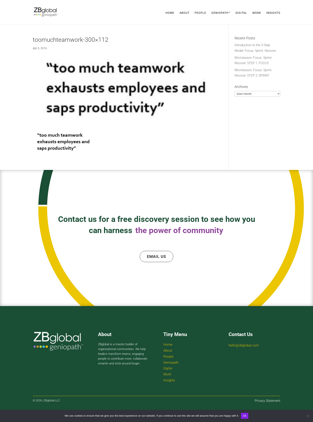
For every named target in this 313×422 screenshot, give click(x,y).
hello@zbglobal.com (244, 345)
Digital (241, 12)
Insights (273, 12)
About (184, 12)
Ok (244, 415)
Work (256, 12)
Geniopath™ (220, 12)
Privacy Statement (267, 401)
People (200, 12)
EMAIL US (156, 256)
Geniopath (170, 362)
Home (169, 12)
